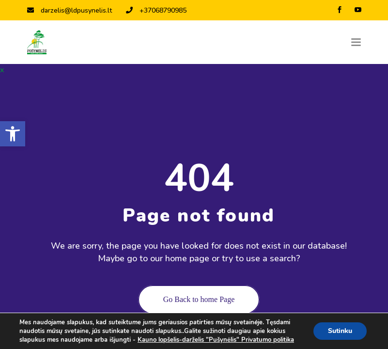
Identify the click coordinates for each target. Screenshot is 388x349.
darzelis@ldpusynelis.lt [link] (69, 10)
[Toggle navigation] (356, 42)
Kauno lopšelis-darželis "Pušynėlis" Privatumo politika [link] (216, 339)
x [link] (2, 69)
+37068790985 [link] (156, 10)
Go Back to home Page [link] (199, 299)
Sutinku (340, 330)
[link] (12, 133)
